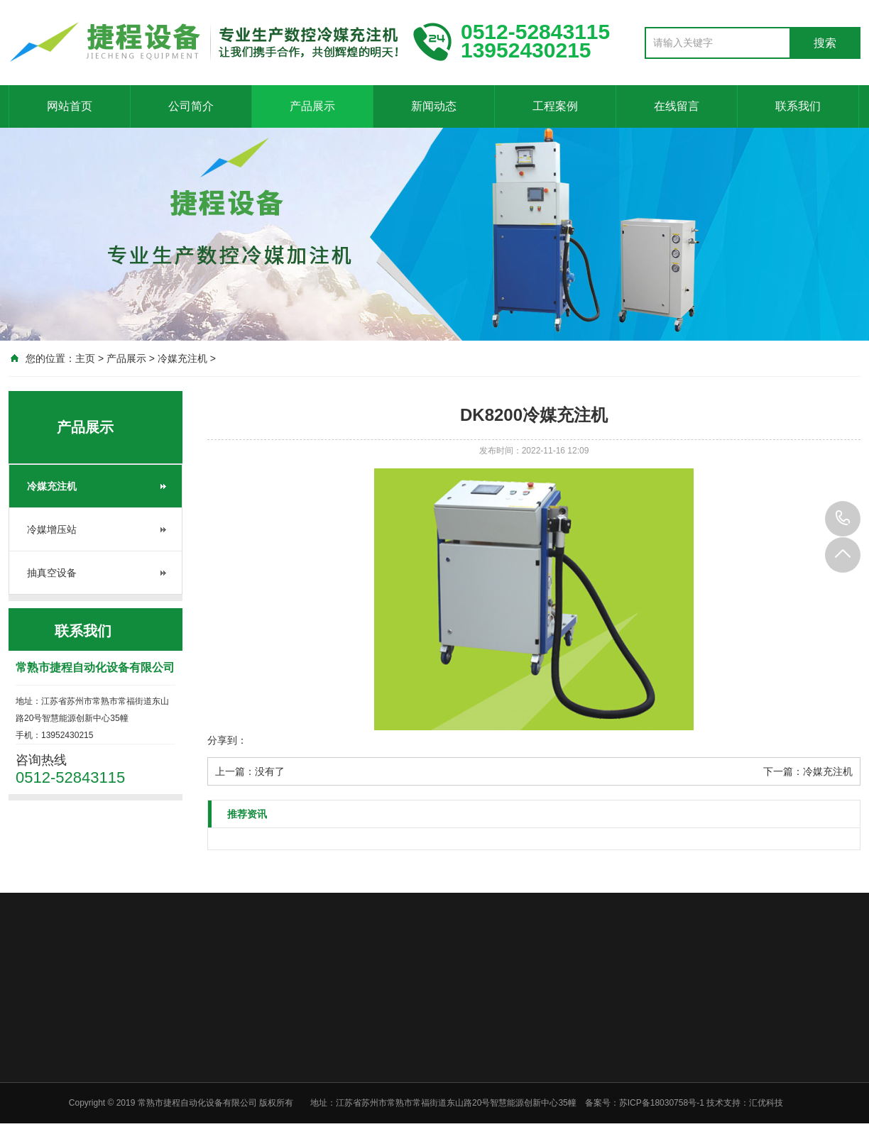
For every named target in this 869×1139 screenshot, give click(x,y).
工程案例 (555, 106)
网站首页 (69, 106)
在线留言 (676, 106)
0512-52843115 (842, 519)
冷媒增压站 (52, 529)
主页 (85, 358)
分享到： (227, 740)
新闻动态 (434, 106)
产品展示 (312, 106)
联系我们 (798, 106)
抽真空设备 (52, 572)
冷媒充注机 (182, 358)
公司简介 (191, 106)
